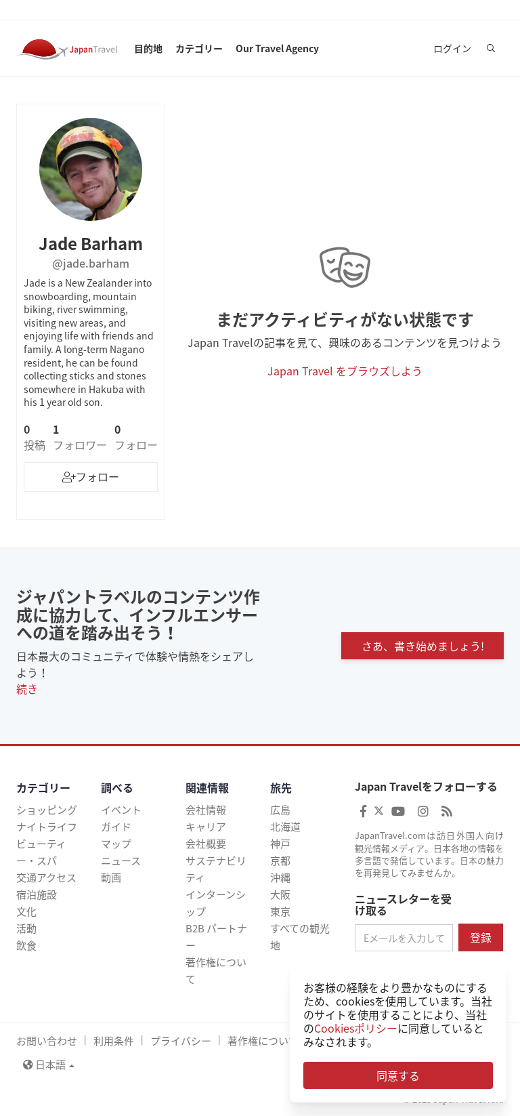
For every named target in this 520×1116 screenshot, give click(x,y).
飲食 (26, 945)
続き (27, 688)
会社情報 (206, 809)
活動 (26, 928)
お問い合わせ (46, 1040)
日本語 (48, 1064)
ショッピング (46, 809)
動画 (111, 877)
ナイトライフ (46, 826)
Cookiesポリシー (355, 1028)
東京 (280, 911)
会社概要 (206, 843)
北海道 (285, 826)
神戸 (280, 843)
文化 (26, 911)
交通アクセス (46, 877)
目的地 (148, 48)
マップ (116, 843)
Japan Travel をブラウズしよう (344, 370)
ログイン (452, 48)
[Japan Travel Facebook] (363, 811)
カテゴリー (199, 48)
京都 (280, 860)
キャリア (206, 826)
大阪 (280, 894)
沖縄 (280, 877)
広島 (280, 809)
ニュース (121, 860)
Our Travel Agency (277, 48)
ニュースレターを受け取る (403, 905)
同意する (398, 1075)
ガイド (116, 826)
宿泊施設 (36, 894)
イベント (121, 809)
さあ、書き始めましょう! (423, 646)
